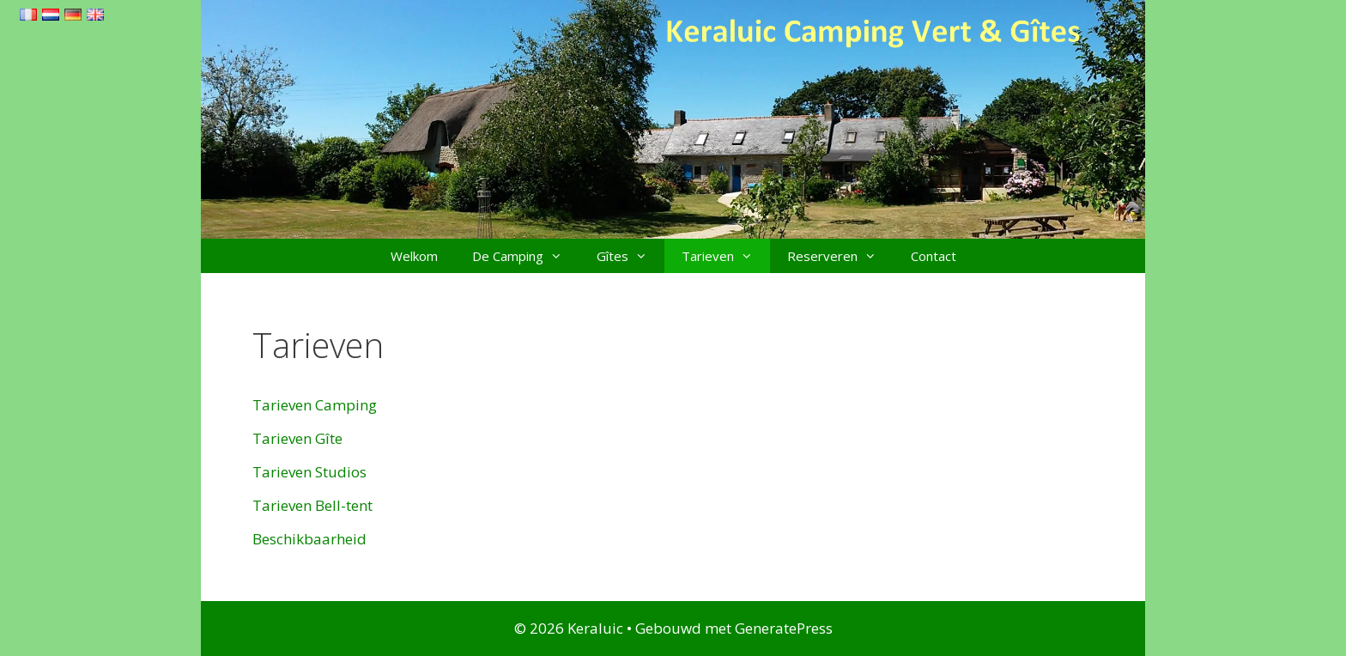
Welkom (414, 255)
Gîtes (630, 256)
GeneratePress (784, 628)
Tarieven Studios (309, 472)
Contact (933, 255)
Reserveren (840, 256)
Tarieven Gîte (297, 438)
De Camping (525, 256)
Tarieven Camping (314, 405)
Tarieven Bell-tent (312, 505)
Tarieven (726, 256)
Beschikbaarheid (309, 539)
